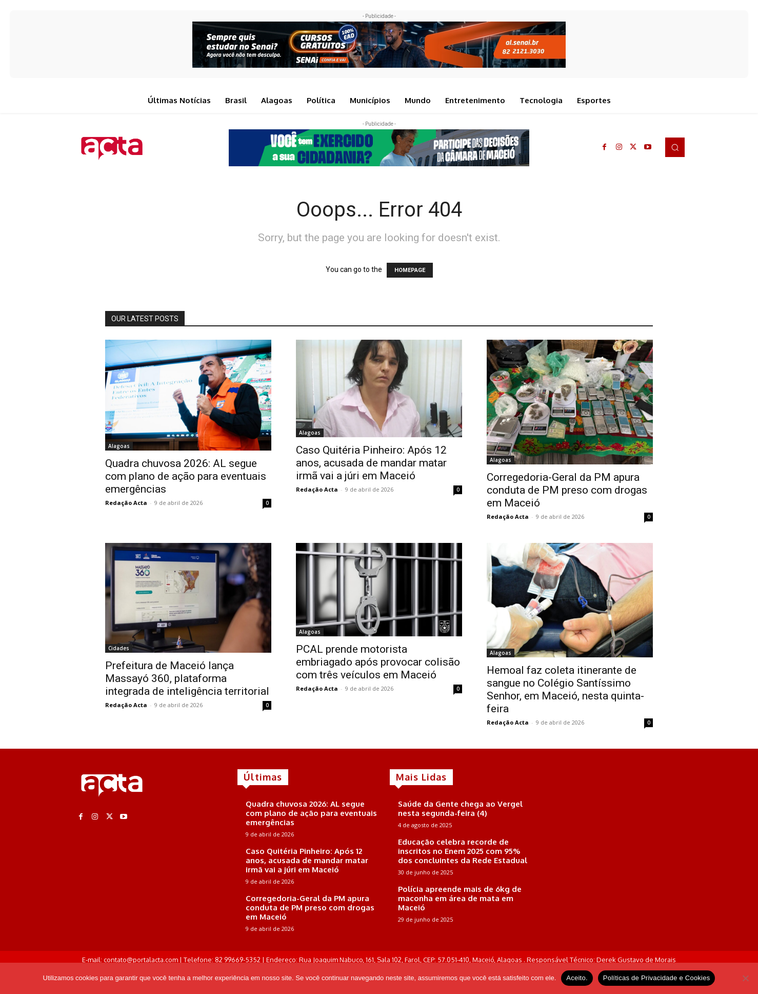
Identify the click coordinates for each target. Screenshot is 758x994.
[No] (745, 978)
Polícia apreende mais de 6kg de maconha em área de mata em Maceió (460, 898)
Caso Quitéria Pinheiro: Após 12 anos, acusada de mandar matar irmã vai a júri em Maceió (371, 463)
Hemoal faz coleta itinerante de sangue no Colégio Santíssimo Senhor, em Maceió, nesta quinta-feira (565, 689)
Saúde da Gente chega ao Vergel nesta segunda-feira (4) (460, 808)
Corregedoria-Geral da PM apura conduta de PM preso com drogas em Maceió (567, 490)
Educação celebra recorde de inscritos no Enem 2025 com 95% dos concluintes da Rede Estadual (462, 851)
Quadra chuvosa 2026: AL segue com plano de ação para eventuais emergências (185, 476)
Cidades (118, 648)
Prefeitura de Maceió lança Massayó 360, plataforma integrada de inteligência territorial (187, 678)
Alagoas (119, 446)
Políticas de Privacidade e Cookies (656, 978)
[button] (675, 147)
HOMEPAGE (409, 270)
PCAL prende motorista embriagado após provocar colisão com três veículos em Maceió (378, 662)
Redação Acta (126, 502)
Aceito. (577, 978)
